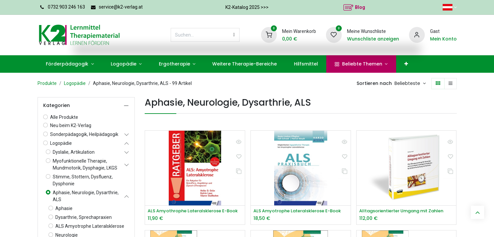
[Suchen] (234, 34)
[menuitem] (70, 64)
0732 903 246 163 (66, 7)
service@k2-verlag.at (121, 7)
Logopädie (75, 83)
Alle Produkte (64, 117)
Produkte (47, 83)
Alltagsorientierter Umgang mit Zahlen (405, 211)
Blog (360, 7)
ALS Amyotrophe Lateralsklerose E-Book (300, 211)
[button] (410, 83)
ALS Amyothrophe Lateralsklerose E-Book (195, 211)
